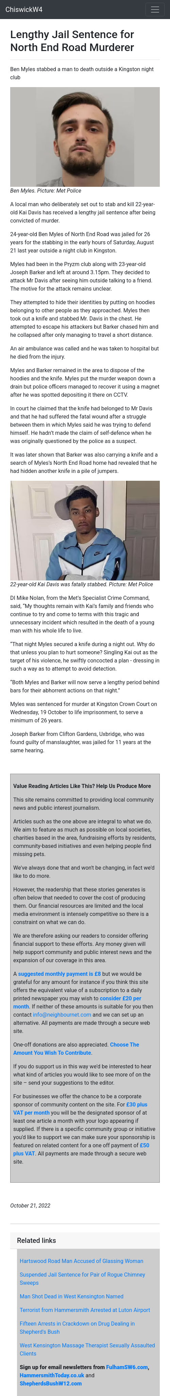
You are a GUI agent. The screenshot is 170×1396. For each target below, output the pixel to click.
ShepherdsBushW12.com (51, 1383)
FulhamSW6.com (127, 1367)
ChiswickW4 (23, 9)
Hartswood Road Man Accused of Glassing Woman (81, 1261)
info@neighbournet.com (62, 1015)
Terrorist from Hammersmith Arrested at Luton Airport (85, 1310)
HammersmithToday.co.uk (52, 1375)
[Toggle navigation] (155, 9)
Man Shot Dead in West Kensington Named (71, 1296)
